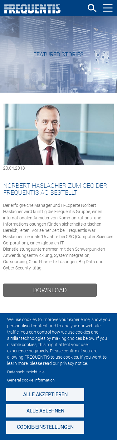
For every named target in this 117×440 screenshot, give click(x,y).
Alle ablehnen (45, 411)
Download (50, 290)
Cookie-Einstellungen (45, 427)
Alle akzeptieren (45, 394)
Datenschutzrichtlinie (26, 372)
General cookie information (31, 380)
